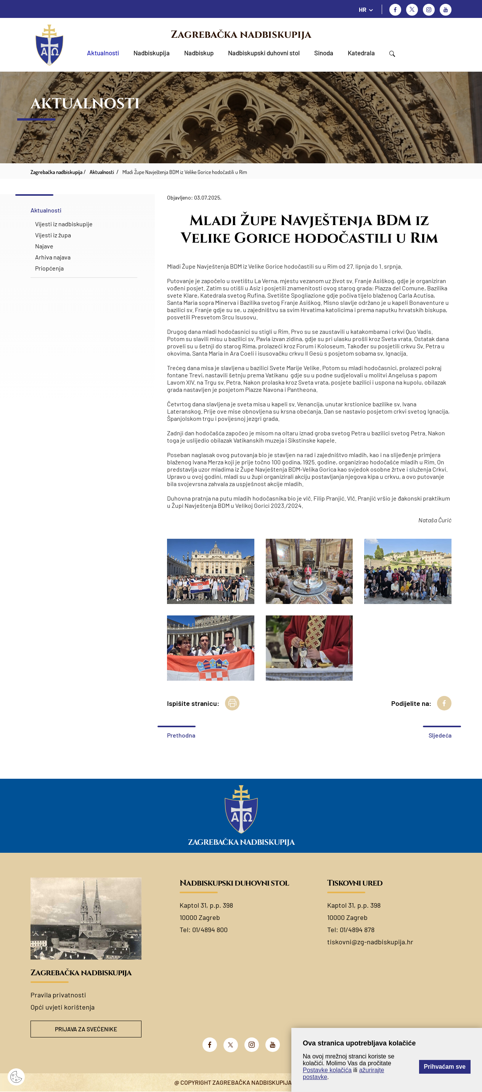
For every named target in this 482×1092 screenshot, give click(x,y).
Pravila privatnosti (58, 995)
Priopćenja (49, 268)
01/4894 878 (357, 929)
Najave (44, 246)
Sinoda (323, 52)
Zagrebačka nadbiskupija (241, 35)
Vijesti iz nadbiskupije (64, 223)
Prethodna (181, 735)
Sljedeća (440, 735)
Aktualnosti (103, 52)
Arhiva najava (53, 257)
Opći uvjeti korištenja (63, 1007)
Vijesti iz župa (53, 234)
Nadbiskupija (151, 52)
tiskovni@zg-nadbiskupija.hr (370, 941)
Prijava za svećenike (86, 1029)
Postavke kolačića (327, 1070)
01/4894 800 (210, 929)
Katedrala (361, 52)
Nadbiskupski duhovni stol (264, 52)
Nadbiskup (199, 52)
